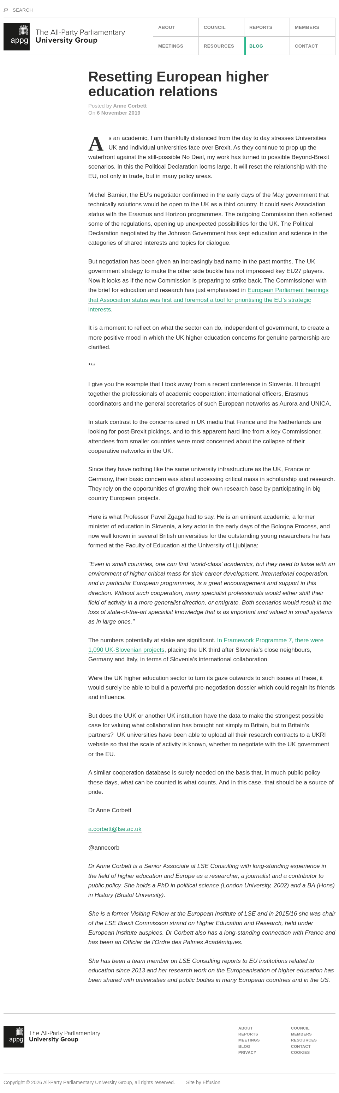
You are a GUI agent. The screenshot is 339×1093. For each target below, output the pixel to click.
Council (215, 27)
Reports (261, 27)
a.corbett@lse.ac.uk (115, 829)
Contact (306, 46)
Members (307, 27)
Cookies (300, 1052)
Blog (256, 46)
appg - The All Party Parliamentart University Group (52, 1037)
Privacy (247, 1052)
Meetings (170, 46)
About (166, 27)
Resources (219, 46)
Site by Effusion (203, 1082)
